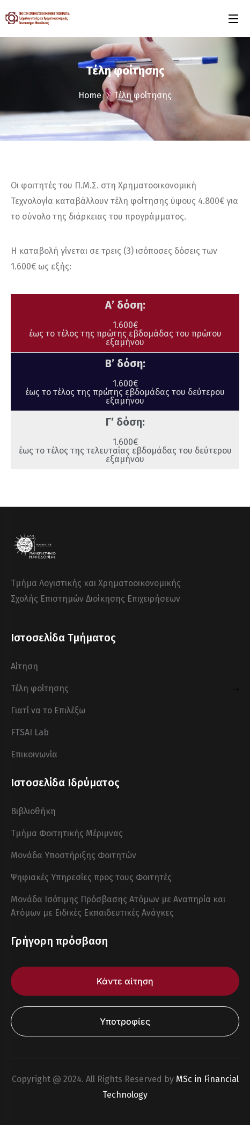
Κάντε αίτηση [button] (125, 981)
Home (89, 95)
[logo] (37, 18)
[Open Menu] (234, 18)
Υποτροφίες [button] (125, 1021)
